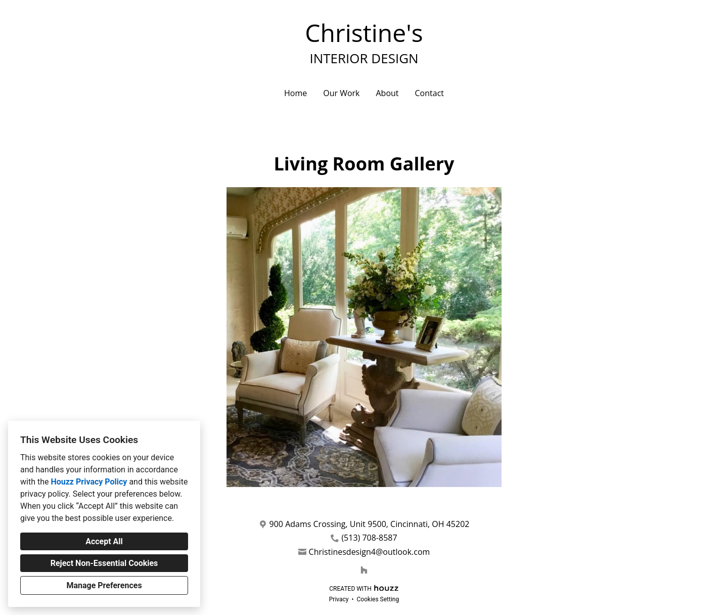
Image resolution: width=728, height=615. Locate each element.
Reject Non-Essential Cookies (104, 563)
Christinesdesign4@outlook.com (369, 552)
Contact (429, 93)
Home (295, 93)
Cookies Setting (378, 599)
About (387, 93)
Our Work (341, 93)
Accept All (104, 541)
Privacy (339, 599)
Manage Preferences (104, 585)
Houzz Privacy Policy (89, 482)
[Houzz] (364, 570)
